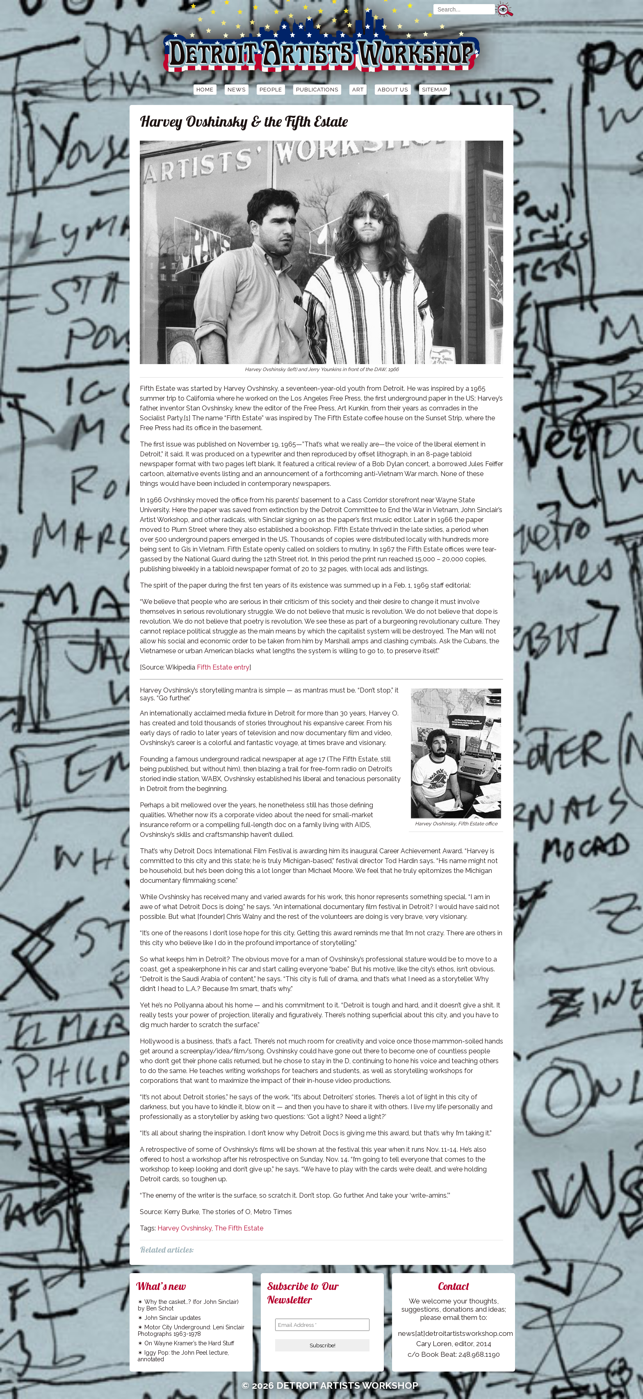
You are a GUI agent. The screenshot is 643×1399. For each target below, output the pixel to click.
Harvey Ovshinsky (184, 1228)
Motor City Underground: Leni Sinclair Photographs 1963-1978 (191, 1330)
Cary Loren (433, 1344)
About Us (393, 90)
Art (358, 90)
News (237, 90)
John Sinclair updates (172, 1318)
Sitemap (434, 90)
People (271, 90)
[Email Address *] (322, 1325)
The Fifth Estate (238, 1228)
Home (205, 90)
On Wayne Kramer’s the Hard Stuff (189, 1343)
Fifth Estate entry (223, 667)
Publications (317, 90)
